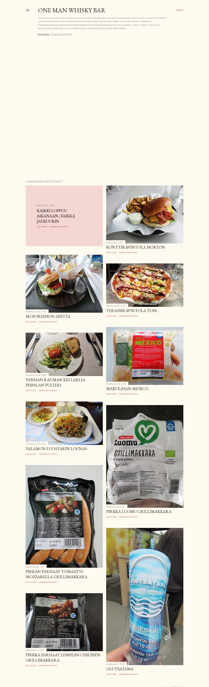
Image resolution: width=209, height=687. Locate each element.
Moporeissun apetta (48, 316)
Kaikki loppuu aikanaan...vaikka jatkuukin (56, 216)
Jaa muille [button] (42, 226)
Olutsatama (119, 668)
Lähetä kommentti (58, 226)
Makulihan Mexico (127, 388)
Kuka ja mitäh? (61, 34)
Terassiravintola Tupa (131, 310)
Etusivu (43, 34)
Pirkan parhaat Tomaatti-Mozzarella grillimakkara (56, 574)
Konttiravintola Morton (135, 247)
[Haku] (179, 10)
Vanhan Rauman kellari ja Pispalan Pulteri (55, 382)
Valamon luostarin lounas (56, 448)
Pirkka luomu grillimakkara (139, 511)
